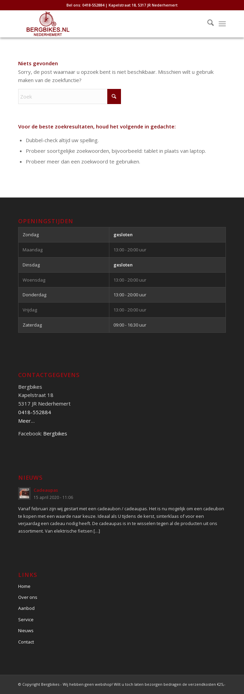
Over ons (27, 597)
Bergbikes (55, 433)
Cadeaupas (46, 490)
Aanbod (26, 608)
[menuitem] (207, 23)
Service (26, 619)
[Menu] (222, 23)
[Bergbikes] (101, 23)
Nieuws (26, 630)
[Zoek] (207, 23)
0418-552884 (34, 412)
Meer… (26, 420)
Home (24, 586)
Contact (26, 642)
